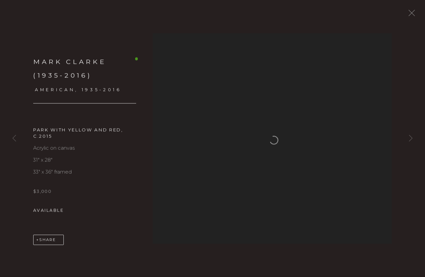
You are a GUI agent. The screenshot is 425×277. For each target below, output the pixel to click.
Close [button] (414, 15)
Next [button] (410, 138)
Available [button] (48, 214)
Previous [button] (14, 138)
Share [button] (47, 243)
